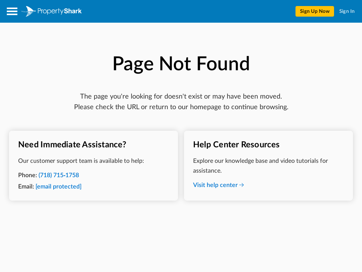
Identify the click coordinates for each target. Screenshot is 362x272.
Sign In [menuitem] (347, 11)
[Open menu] (12, 11)
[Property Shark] (51, 11)
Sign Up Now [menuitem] (315, 11)
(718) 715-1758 (59, 175)
